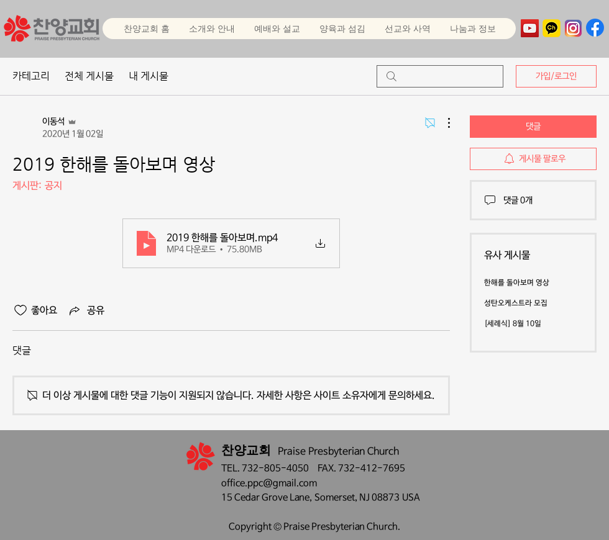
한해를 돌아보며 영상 (516, 283)
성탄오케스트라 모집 (515, 303)
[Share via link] (85, 310)
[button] (276, 28)
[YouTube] (530, 28)
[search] (440, 76)
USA (411, 497)
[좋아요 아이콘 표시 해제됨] (20, 310)
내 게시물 (148, 76)
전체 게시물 (89, 76)
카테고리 (31, 76)
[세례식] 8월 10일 (512, 324)
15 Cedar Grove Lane (265, 497)
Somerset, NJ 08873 (358, 497)
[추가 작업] (442, 122)
